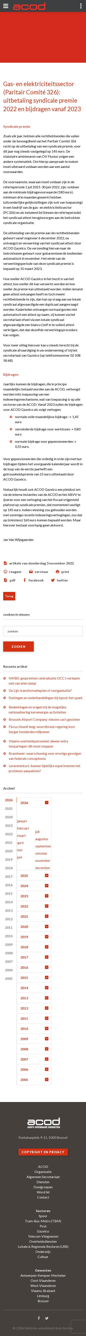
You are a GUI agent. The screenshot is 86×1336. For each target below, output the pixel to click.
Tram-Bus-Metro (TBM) (43, 1221)
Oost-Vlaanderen (43, 1280)
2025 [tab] (9, 808)
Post (43, 1226)
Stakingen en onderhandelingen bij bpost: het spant (45, 698)
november (42, 860)
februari (23, 828)
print (65, 572)
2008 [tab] (9, 953)
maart (21, 835)
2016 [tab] (9, 885)
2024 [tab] (9, 817)
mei (19, 850)
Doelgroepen (43, 1187)
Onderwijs (43, 1251)
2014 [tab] (9, 902)
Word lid (43, 1192)
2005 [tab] (9, 978)
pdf (13, 580)
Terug (9, 596)
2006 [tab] (9, 970)
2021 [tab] (9, 842)
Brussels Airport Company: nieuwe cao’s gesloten (44, 719)
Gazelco (43, 1231)
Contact (43, 1197)
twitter (62, 580)
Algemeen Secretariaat (43, 1177)
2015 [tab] (9, 893)
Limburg (43, 1296)
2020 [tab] (9, 851)
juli (37, 832)
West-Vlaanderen (43, 1286)
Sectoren (43, 1211)
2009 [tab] (9, 944)
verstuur (41, 572)
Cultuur (43, 1257)
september (43, 846)
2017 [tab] (9, 876)
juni (19, 857)
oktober (41, 853)
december (42, 868)
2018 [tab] (9, 868)
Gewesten (43, 1270)
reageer (15, 572)
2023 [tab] (9, 825)
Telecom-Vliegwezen (43, 1236)
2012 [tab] (9, 919)
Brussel (43, 1301)
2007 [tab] (9, 961)
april (20, 843)
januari (22, 821)
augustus (41, 839)
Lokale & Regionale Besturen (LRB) (43, 1246)
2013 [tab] (9, 910)
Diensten (43, 1182)
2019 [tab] (9, 859)
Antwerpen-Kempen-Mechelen (43, 1275)
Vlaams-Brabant (43, 1291)
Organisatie (43, 1172)
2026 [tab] (9, 800)
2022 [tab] (9, 834)
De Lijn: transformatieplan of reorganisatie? (40, 690)
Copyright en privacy (43, 1152)
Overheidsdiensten (43, 1241)
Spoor (43, 1216)
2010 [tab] (9, 936)
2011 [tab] (9, 927)
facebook (36, 580)
